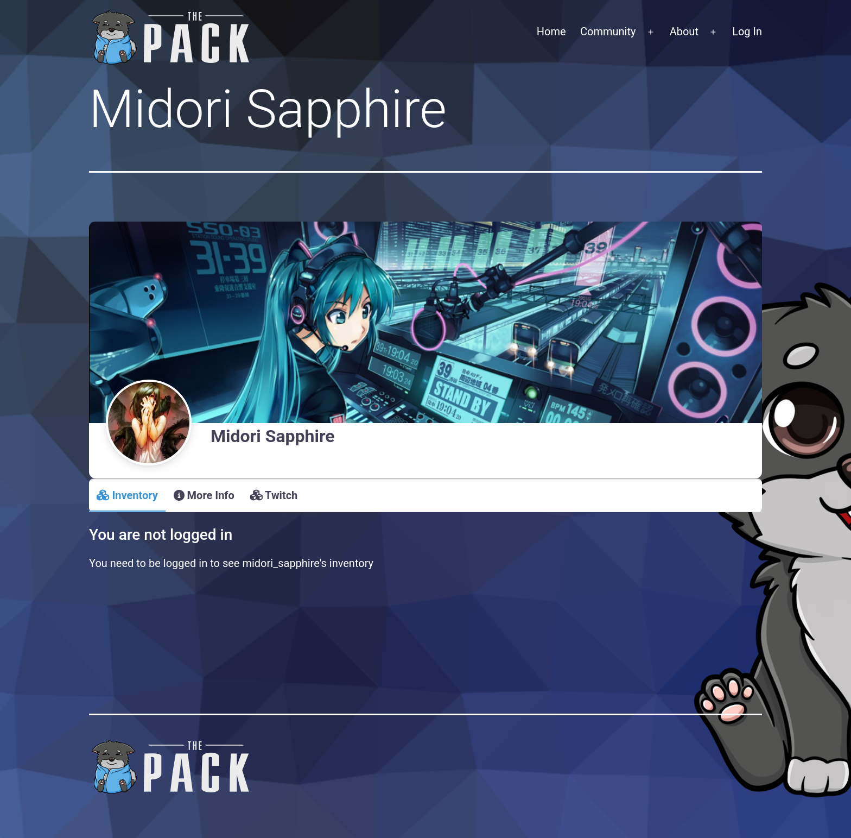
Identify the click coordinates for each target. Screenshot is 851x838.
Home (551, 31)
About (684, 31)
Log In (747, 31)
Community (608, 31)
